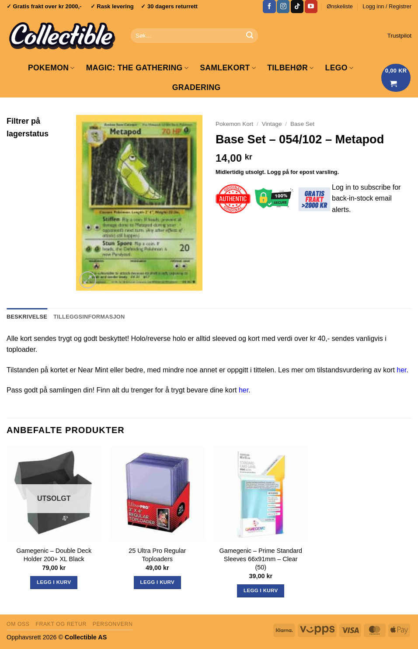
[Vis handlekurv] (396, 77)
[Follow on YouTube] (311, 6)
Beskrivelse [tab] (27, 316)
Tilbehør (290, 67)
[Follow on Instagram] (283, 6)
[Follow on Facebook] (269, 6)
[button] (386, 6)
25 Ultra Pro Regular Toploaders (157, 554)
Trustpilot (399, 35)
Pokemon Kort (234, 124)
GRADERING (196, 87)
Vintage (272, 124)
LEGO (339, 67)
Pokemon (51, 67)
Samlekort (228, 67)
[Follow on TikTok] (297, 6)
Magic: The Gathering (137, 67)
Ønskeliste (340, 6)
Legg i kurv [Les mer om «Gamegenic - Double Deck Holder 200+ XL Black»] (54, 582)
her (401, 370)
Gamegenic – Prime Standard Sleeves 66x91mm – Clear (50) (260, 558)
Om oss (18, 624)
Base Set (302, 124)
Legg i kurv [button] (157, 582)
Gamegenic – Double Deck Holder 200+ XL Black (53, 554)
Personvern (113, 624)
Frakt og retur (60, 624)
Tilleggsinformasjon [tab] (89, 316)
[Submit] (249, 35)
